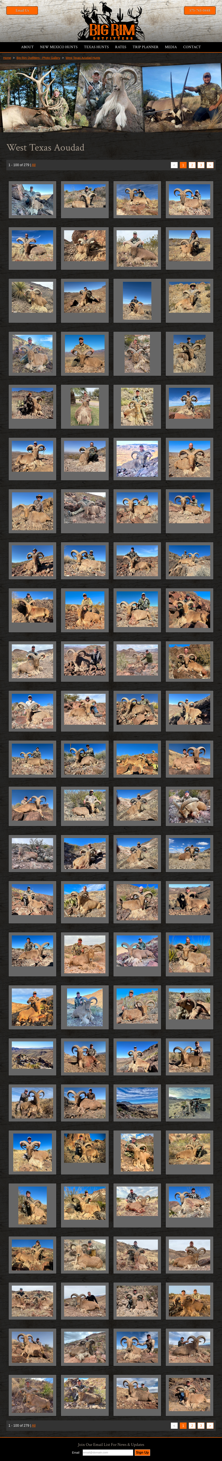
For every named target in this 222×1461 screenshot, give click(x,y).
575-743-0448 (199, 10)
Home (7, 58)
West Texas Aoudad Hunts (83, 58)
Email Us (22, 10)
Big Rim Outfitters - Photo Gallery (38, 58)
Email (75, 1452)
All (34, 165)
